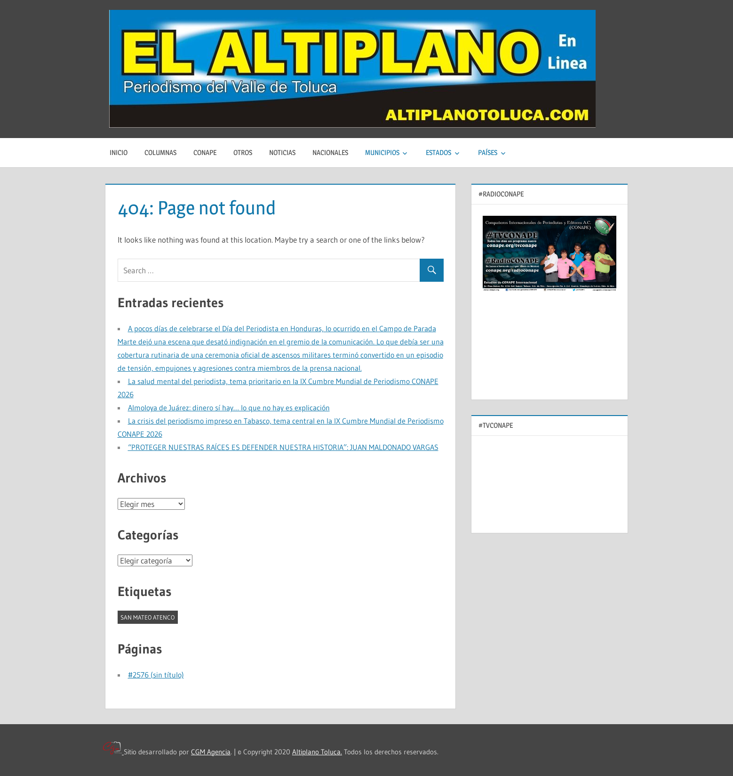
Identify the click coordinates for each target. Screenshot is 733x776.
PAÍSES (487, 152)
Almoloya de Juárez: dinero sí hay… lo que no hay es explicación (229, 407)
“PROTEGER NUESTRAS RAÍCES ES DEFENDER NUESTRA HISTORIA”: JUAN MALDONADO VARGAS (283, 447)
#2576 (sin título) (156, 674)
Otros (242, 152)
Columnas (160, 152)
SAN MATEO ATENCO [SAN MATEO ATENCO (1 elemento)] (147, 617)
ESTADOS (438, 152)
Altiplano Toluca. (317, 751)
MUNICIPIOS (382, 152)
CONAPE (204, 152)
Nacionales (330, 152)
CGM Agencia (211, 751)
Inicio (118, 152)
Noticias (282, 152)
